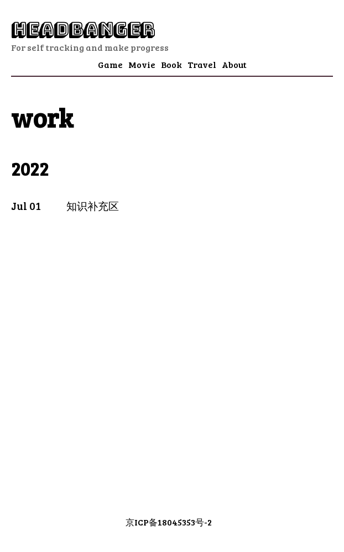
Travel (201, 64)
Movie (141, 64)
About (234, 64)
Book (171, 64)
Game (110, 64)
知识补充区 (92, 205)
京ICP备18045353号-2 (169, 522)
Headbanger (82, 29)
